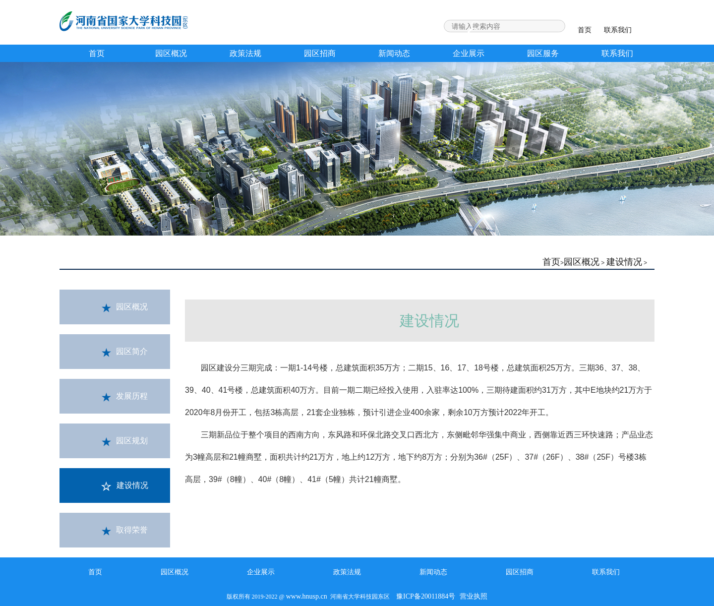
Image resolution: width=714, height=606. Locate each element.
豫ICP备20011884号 (425, 596)
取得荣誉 (125, 531)
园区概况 (171, 53)
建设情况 (624, 262)
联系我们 (618, 30)
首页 (585, 30)
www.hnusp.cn (306, 596)
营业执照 (473, 596)
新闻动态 (394, 53)
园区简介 (125, 352)
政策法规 (245, 53)
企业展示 (468, 53)
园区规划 (125, 441)
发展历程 (125, 397)
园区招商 (320, 53)
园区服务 (543, 53)
